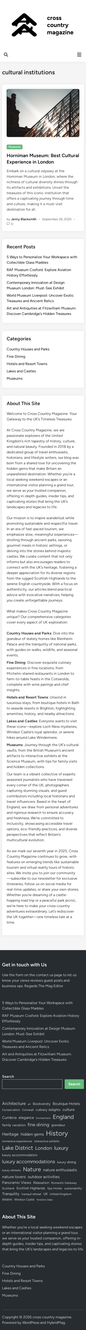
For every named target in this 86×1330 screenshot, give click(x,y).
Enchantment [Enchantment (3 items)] (43, 1118)
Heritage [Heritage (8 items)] (10, 1134)
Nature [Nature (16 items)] (32, 1169)
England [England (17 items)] (63, 1116)
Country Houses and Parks (28, 349)
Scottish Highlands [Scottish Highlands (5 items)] (30, 1188)
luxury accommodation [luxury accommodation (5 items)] (19, 1155)
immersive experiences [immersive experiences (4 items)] (17, 1141)
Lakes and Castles (21, 371)
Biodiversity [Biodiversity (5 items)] (42, 1104)
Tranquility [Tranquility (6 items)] (10, 1193)
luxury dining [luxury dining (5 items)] (66, 1162)
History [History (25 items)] (57, 1133)
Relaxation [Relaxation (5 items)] (41, 1183)
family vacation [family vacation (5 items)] (13, 1125)
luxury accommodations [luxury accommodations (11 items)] (28, 1161)
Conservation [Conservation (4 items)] (11, 1110)
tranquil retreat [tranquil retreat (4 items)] (31, 1194)
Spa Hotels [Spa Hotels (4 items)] (54, 1188)
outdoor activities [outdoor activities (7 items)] (44, 1176)
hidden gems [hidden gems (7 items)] (32, 1134)
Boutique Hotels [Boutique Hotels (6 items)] (66, 1103)
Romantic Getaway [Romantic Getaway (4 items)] (64, 1183)
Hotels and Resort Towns (27, 364)
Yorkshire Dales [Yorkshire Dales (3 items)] (44, 1199)
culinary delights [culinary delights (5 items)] (48, 1110)
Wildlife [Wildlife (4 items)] (7, 1199)
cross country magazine (60, 25)
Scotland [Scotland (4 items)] (8, 1188)
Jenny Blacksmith (23, 219)
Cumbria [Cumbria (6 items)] (9, 1117)
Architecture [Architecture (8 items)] (14, 1103)
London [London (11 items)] (43, 1148)
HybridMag (56, 1322)
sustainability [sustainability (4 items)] (73, 1188)
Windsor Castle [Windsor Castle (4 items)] (24, 1199)
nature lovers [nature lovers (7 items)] (14, 1176)
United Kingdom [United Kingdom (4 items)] (61, 1194)
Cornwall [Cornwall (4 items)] (28, 1110)
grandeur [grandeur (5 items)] (58, 1125)
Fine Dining (16, 356)
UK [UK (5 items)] (45, 1194)
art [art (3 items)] (29, 1104)
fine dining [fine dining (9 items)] (38, 1124)
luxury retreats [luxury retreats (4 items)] (11, 1170)
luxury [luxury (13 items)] (61, 1148)
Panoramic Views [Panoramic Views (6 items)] (16, 1182)
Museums (14, 146)
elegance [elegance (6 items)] (26, 1117)
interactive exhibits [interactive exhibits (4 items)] (46, 1141)
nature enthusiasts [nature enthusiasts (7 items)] (60, 1169)
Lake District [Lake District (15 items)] (17, 1148)
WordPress (30, 1322)
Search (8, 1076)
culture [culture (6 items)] (69, 1109)
